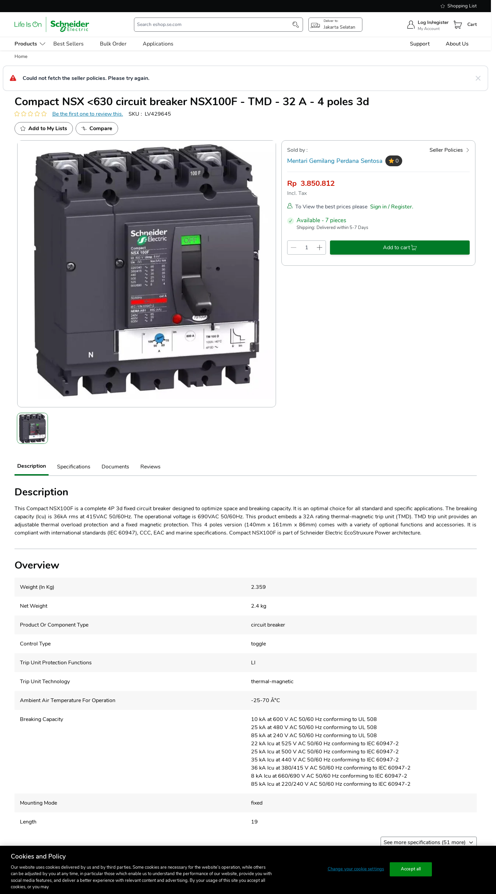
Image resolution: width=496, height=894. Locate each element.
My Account (429, 28)
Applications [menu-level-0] (158, 44)
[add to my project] (44, 128)
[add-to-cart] (400, 247)
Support (420, 44)
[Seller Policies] (450, 150)
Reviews (150, 466)
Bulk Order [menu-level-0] (113, 44)
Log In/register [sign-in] (433, 22)
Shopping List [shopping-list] (459, 6)
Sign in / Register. (391, 206)
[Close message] (478, 78)
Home (21, 56)
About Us (457, 44)
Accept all (411, 869)
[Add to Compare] (97, 128)
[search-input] (215, 24)
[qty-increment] (319, 247)
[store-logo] (52, 24)
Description (31, 466)
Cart (472, 24)
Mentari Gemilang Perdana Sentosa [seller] (335, 161)
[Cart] (458, 25)
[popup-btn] (335, 25)
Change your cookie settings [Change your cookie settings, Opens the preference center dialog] (356, 869)
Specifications (73, 466)
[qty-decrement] (293, 247)
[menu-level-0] (30, 44)
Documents (115, 466)
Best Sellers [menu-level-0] (68, 44)
